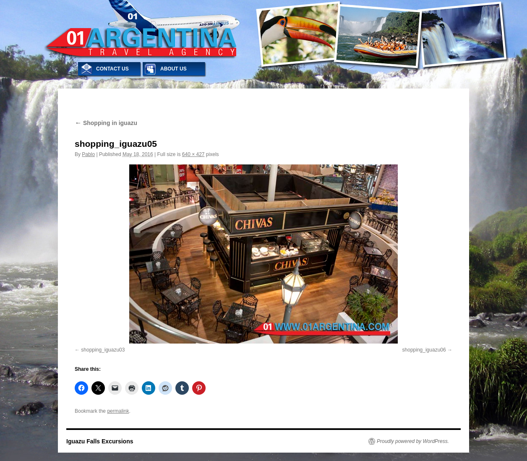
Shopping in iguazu (106, 123)
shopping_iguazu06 (424, 350)
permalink (118, 411)
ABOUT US (173, 69)
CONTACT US (112, 69)
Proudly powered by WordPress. (413, 441)
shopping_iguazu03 (103, 350)
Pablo (88, 154)
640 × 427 (193, 154)
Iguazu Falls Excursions (99, 441)
